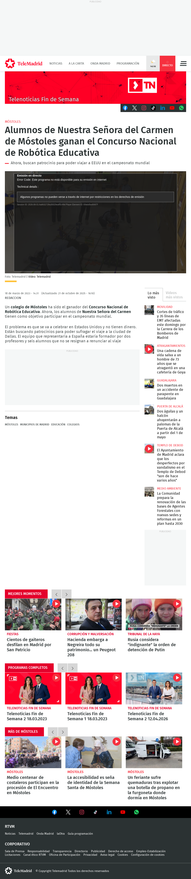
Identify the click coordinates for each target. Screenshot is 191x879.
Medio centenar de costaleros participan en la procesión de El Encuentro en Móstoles (33, 752)
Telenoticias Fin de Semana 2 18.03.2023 (33, 688)
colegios (73, 424)
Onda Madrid (100, 63)
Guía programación (80, 833)
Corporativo (17, 844)
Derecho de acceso (120, 851)
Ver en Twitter (68, 813)
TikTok (153, 108)
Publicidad (98, 851)
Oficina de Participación (64, 854)
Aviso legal (107, 854)
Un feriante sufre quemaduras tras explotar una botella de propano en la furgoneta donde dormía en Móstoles (154, 752)
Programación (128, 63)
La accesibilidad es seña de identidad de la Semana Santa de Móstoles (93, 752)
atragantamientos (171, 345)
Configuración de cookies (147, 854)
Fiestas (13, 634)
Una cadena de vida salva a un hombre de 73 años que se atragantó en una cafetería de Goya (149, 349)
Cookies (123, 854)
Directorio (81, 851)
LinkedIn (162, 108)
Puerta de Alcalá (170, 406)
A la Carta (76, 63)
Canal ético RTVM (34, 854)
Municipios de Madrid (34, 424)
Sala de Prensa (14, 851)
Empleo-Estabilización (151, 851)
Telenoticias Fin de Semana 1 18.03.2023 (93, 688)
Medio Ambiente (169, 488)
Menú (183, 63)
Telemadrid (26, 833)
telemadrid (18, 871)
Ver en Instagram (82, 812)
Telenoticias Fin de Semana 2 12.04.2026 (154, 688)
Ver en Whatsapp (136, 812)
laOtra (61, 833)
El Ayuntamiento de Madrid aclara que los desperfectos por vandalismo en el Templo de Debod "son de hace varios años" (149, 448)
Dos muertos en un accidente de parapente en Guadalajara (149, 383)
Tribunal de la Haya (144, 634)
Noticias (55, 63)
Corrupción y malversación (90, 634)
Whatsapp (181, 108)
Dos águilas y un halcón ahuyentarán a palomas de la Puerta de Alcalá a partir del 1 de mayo (149, 409)
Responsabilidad (39, 851)
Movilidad (164, 307)
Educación (58, 424)
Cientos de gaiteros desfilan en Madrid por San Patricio (33, 614)
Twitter (134, 108)
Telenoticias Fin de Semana (29, 708)
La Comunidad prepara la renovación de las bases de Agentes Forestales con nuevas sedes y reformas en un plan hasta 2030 (149, 492)
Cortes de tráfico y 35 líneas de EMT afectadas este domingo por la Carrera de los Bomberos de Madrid (149, 310)
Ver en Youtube (123, 812)
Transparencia (62, 851)
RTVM (10, 827)
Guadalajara (166, 380)
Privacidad (90, 854)
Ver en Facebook (54, 813)
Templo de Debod (170, 445)
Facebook (125, 108)
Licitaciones (12, 854)
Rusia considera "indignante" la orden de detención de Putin (154, 614)
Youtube (172, 108)
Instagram (144, 108)
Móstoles (13, 121)
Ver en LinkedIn (109, 812)
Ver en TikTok (95, 813)
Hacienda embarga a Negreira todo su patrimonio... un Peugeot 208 (93, 614)
